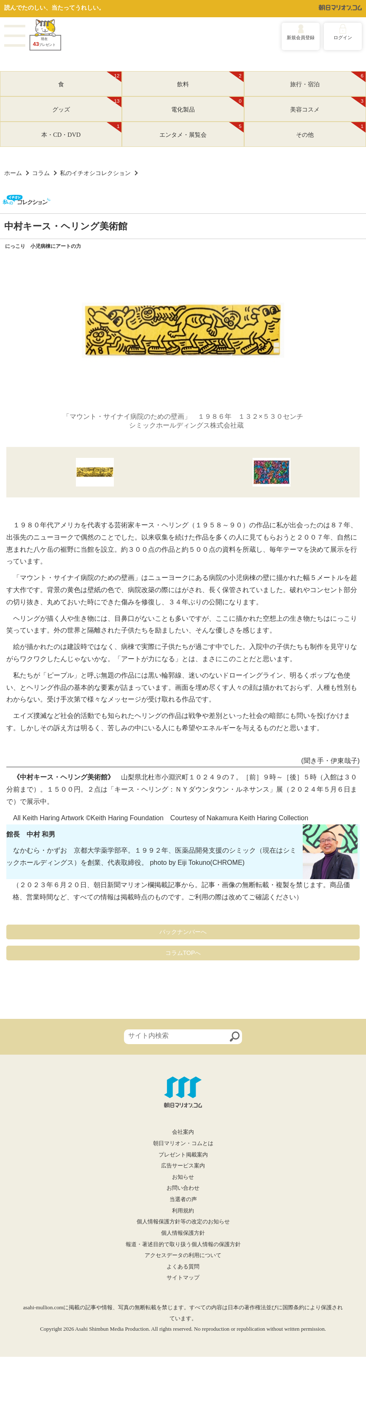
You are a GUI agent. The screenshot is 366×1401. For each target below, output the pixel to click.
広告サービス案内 (183, 1166)
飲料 (210, 80)
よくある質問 (183, 1267)
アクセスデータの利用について (183, 1255)
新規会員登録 (301, 37)
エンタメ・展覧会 (201, 130)
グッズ (87, 105)
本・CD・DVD (81, 130)
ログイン (343, 37)
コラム (41, 173)
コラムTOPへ (183, 952)
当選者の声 (183, 1199)
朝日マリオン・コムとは (183, 1143)
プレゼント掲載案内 (183, 1155)
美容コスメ (328, 105)
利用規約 (183, 1211)
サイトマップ (183, 1278)
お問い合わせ (183, 1188)
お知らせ (183, 1177)
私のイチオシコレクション (95, 173)
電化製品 (207, 105)
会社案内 (183, 1132)
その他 (331, 130)
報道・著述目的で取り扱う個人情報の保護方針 (183, 1244)
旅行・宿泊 (328, 80)
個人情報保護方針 (183, 1233)
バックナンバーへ (183, 931)
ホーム (13, 173)
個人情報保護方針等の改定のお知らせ (183, 1222)
